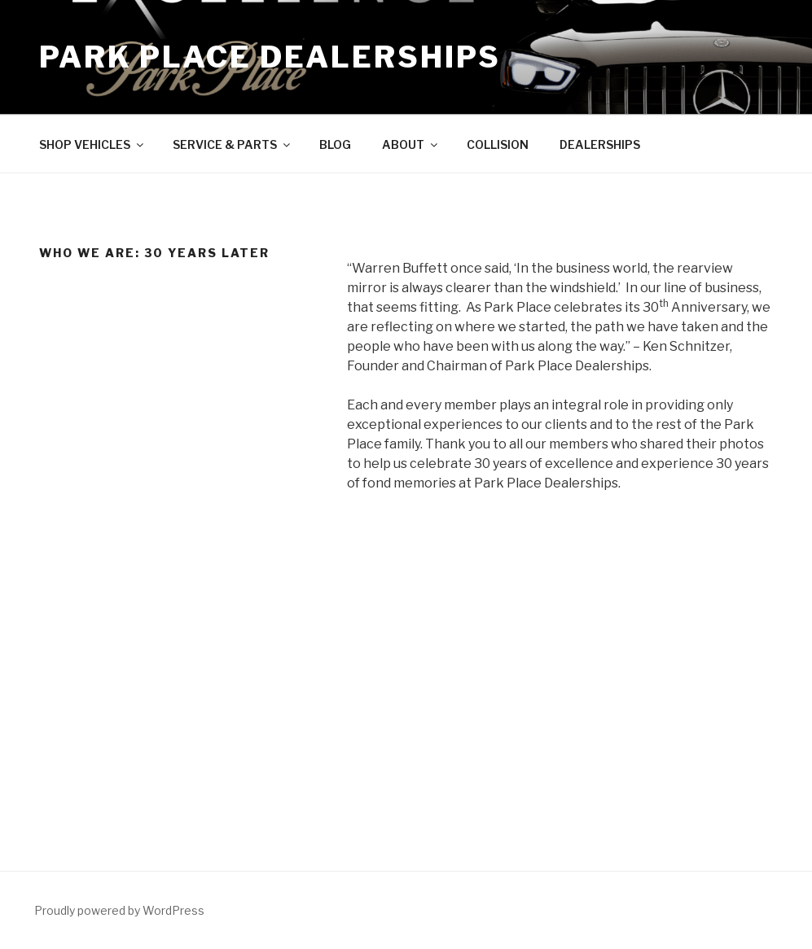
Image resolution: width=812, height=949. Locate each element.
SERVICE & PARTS (232, 144)
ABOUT (411, 144)
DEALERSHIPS (600, 144)
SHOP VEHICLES (92, 144)
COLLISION (498, 144)
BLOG (335, 144)
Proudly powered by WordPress (119, 910)
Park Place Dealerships (270, 57)
